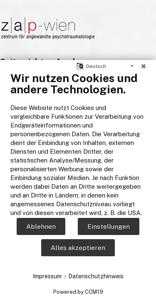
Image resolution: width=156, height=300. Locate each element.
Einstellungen (108, 226)
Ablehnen (41, 226)
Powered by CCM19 (78, 292)
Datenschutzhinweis (96, 276)
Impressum (47, 276)
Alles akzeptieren (78, 248)
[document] (78, 144)
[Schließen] (143, 66)
